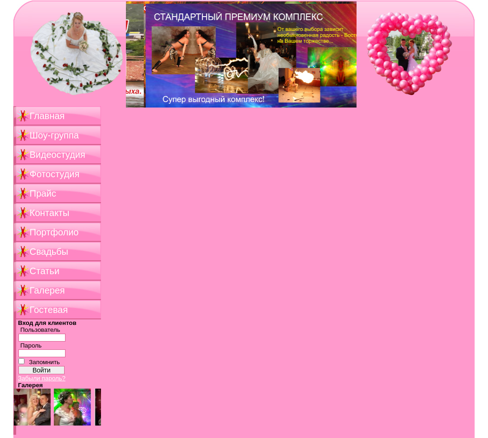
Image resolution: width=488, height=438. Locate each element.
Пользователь (40, 329)
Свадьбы (49, 251)
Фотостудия (54, 174)
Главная (47, 116)
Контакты (49, 213)
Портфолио (54, 232)
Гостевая (49, 310)
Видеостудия (57, 155)
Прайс (43, 193)
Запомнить (44, 362)
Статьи (45, 271)
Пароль (31, 345)
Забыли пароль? (41, 378)
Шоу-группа (54, 135)
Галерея (47, 290)
